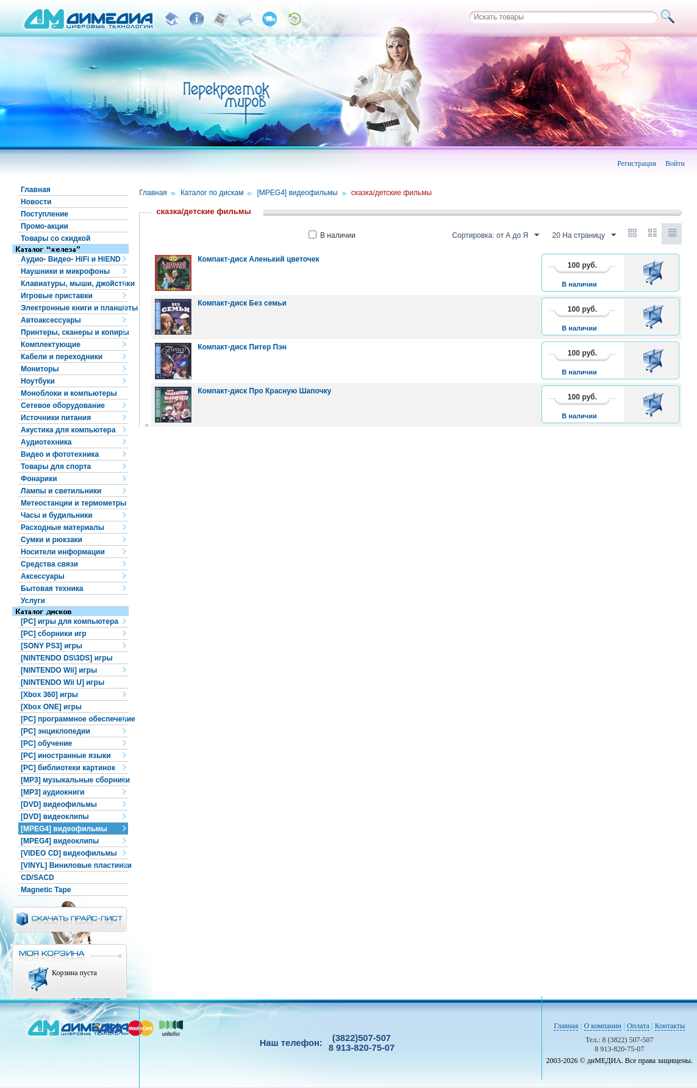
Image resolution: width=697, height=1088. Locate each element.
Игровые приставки (57, 296)
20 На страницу (584, 235)
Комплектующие (50, 344)
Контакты (670, 1026)
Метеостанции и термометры (73, 503)
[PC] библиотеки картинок (68, 768)
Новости (36, 202)
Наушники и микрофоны (65, 271)
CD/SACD (37, 877)
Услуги (33, 600)
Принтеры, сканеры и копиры (74, 332)
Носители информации (63, 552)
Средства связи (49, 564)
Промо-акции (44, 226)
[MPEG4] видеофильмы (64, 829)
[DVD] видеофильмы (59, 804)
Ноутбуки (38, 381)
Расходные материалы (62, 527)
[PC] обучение (46, 743)
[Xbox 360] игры (49, 694)
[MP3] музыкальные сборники (74, 780)
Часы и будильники (57, 515)
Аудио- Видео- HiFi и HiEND (71, 259)
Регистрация (636, 163)
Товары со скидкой (55, 238)
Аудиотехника (46, 442)
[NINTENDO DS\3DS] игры (67, 658)
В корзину (655, 273)
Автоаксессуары (51, 320)
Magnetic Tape (46, 890)
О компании (602, 1026)
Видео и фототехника (60, 454)
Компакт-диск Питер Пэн (242, 347)
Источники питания (56, 417)
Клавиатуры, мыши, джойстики (74, 283)
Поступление (44, 214)
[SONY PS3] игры (51, 646)
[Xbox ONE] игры (51, 707)
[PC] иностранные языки (66, 755)
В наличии (332, 235)
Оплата (638, 1026)
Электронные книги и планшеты (74, 308)
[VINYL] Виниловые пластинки (74, 865)
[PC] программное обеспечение (74, 719)
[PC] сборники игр (54, 633)
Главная (36, 189)
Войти (675, 163)
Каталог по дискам (212, 192)
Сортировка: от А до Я (495, 235)
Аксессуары (43, 576)
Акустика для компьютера (68, 430)
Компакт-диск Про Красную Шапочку (264, 391)
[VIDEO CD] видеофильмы (69, 853)
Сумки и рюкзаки (51, 539)
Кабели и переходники (61, 357)
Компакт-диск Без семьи (242, 303)
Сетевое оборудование (63, 405)
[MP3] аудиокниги (52, 792)
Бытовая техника (52, 588)
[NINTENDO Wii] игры (59, 670)
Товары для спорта (56, 466)
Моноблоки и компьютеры (69, 393)
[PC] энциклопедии (55, 731)
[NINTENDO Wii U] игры (62, 682)
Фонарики (39, 478)
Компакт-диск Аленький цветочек (258, 259)
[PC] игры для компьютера (69, 621)
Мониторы (40, 369)
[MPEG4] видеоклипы (60, 841)
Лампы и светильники (61, 491)
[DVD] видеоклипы (55, 816)
